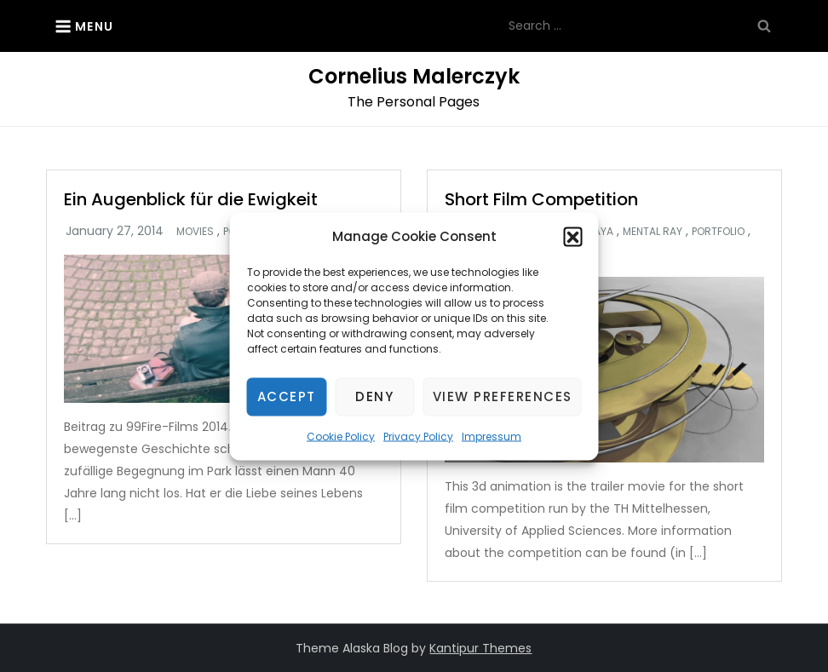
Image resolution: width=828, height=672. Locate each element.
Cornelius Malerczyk (414, 76)
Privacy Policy (418, 435)
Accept (286, 396)
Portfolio (718, 231)
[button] (573, 235)
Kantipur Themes (480, 648)
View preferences (502, 396)
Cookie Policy (341, 435)
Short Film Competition (541, 199)
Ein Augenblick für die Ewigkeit (191, 199)
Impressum (491, 435)
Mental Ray (652, 231)
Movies (195, 231)
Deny (374, 396)
